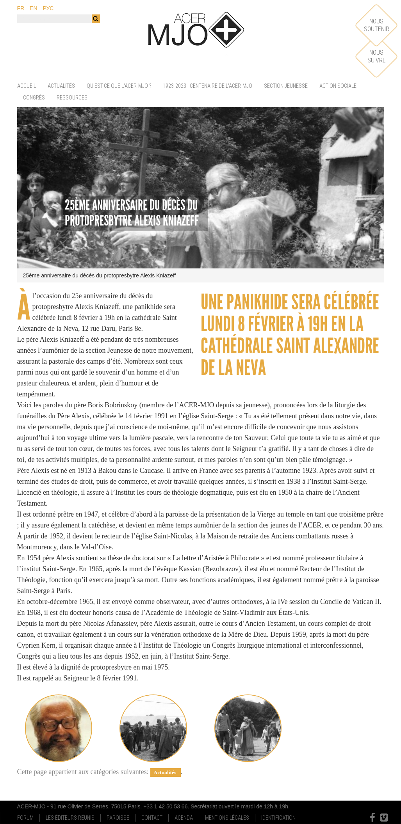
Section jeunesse (286, 86)
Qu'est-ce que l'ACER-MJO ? (119, 86)
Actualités (61, 86)
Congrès (34, 97)
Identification (278, 818)
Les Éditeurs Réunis (70, 818)
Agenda (184, 818)
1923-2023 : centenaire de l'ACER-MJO (207, 86)
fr (21, 8)
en (33, 8)
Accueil (26, 86)
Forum (25, 818)
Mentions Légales (227, 818)
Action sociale (337, 86)
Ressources (72, 97)
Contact (151, 818)
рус (48, 8)
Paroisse (118, 818)
